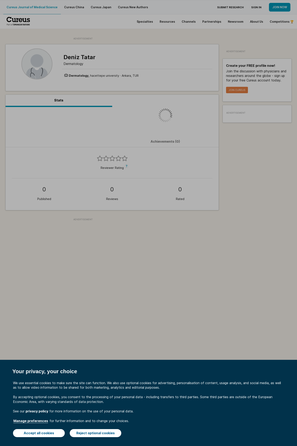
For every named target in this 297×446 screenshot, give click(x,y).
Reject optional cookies (95, 433)
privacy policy (37, 411)
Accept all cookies (39, 433)
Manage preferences (30, 421)
